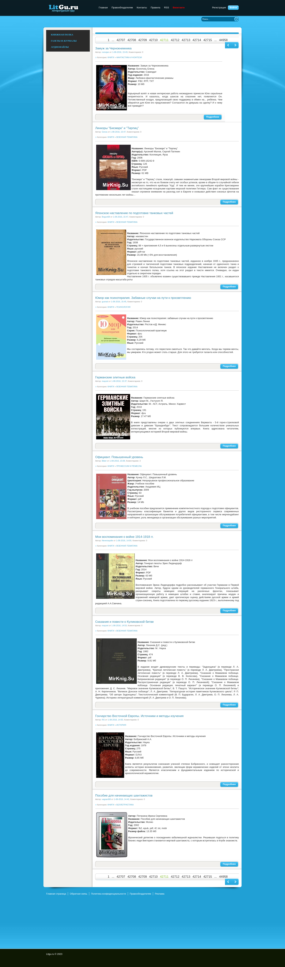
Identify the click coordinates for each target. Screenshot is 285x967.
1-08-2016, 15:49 (119, 52)
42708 (131, 40)
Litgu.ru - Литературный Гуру (70, 8)
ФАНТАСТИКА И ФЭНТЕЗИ (129, 57)
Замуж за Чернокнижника (113, 48)
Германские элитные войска (115, 377)
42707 (121, 40)
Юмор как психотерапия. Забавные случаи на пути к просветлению (143, 298)
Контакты (142, 7)
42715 (207, 40)
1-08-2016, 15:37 (119, 381)
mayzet (105, 381)
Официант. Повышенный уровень (119, 457)
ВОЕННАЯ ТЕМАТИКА (126, 137)
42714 (196, 40)
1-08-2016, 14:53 (119, 625)
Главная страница (56, 893)
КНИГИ (111, 57)
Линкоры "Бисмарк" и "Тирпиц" (117, 128)
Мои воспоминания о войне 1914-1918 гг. (124, 537)
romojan (105, 52)
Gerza (104, 132)
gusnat (105, 301)
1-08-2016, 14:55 (123, 540)
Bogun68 (106, 217)
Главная (103, 7)
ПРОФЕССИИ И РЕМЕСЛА (129, 466)
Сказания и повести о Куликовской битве (124, 621)
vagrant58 (106, 799)
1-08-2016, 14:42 (121, 799)
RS (103, 720)
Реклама (159, 893)
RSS (166, 7)
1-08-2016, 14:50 (115, 720)
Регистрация (219, 7)
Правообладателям (122, 7)
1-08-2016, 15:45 (118, 301)
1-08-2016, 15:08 (117, 461)
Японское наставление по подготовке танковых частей (134, 213)
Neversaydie (107, 540)
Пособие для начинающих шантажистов (123, 795)
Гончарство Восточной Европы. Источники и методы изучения (139, 716)
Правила (155, 7)
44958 (223, 40)
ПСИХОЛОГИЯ (123, 307)
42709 (142, 40)
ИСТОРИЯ (121, 725)
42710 (153, 40)
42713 (186, 40)
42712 (175, 40)
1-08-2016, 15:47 (118, 132)
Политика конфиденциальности (108, 893)
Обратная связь (78, 893)
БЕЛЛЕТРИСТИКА (125, 805)
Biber (104, 461)
